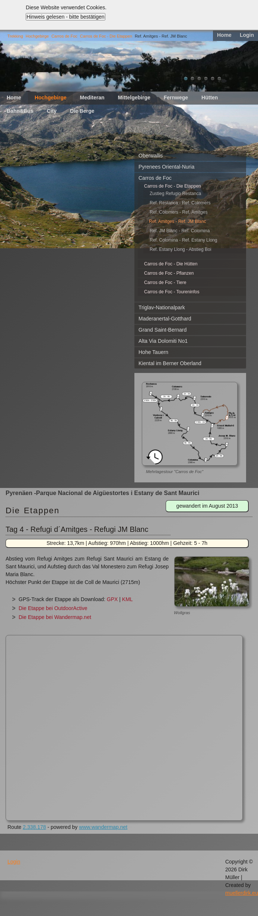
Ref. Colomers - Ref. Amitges (178, 212)
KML (127, 599)
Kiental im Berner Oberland (169, 363)
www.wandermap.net (103, 827)
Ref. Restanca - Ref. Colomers (180, 202)
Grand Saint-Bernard (162, 330)
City (52, 111)
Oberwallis (150, 156)
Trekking (15, 36)
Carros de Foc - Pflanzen (169, 273)
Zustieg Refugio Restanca (175, 193)
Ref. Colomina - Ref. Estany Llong (183, 240)
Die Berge (82, 111)
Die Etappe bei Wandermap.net (55, 617)
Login (247, 35)
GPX (112, 599)
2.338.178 (34, 827)
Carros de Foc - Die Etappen (106, 36)
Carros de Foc (64, 36)
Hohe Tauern (153, 352)
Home (224, 35)
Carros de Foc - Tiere (165, 282)
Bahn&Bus (20, 111)
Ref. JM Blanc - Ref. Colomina (180, 230)
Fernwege (176, 97)
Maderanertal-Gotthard (164, 319)
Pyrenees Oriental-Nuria (166, 167)
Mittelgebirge (134, 97)
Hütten (209, 97)
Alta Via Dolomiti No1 (163, 341)
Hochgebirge (37, 36)
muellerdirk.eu (241, 893)
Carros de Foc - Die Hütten (170, 263)
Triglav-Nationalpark (161, 307)
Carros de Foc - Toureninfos (172, 291)
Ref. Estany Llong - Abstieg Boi (180, 249)
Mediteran (92, 97)
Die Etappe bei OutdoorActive (53, 608)
